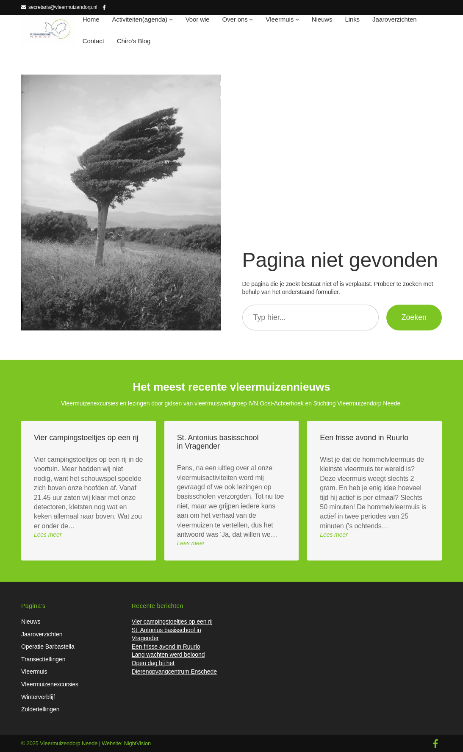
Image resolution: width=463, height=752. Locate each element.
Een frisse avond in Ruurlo (364, 437)
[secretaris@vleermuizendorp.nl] (59, 7)
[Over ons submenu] (251, 19)
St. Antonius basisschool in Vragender (218, 441)
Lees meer (47, 534)
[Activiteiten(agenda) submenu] (171, 19)
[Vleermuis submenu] (297, 19)
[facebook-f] (435, 743)
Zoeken (414, 317)
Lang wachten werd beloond (168, 654)
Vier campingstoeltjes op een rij (86, 437)
